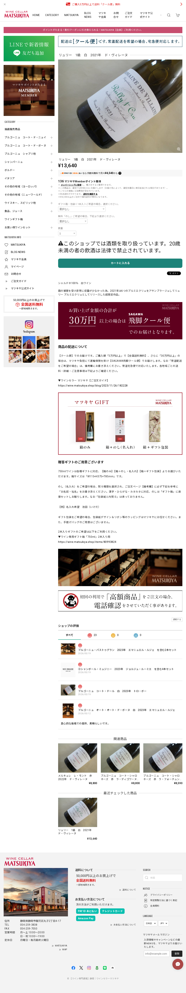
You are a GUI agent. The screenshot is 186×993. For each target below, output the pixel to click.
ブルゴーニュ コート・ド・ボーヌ (25, 145)
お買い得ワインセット (18, 227)
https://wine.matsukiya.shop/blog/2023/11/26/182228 (93, 385)
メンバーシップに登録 (71, 185)
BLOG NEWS (87, 15)
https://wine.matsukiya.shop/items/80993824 (87, 541)
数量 (60, 228)
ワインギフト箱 (14, 219)
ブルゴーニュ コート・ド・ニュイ (25, 137)
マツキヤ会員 (102, 15)
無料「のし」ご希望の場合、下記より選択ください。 (87, 216)
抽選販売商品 (12, 129)
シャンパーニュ (14, 161)
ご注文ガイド (129, 15)
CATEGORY (52, 15)
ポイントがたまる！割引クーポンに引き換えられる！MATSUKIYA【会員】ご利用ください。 (93, 30)
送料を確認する (90, 194)
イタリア (10, 178)
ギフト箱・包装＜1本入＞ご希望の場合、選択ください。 (89, 204)
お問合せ (116, 15)
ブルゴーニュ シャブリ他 (20, 153)
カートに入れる (120, 263)
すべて (69, 635)
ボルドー (10, 170)
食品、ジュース (13, 211)
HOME (36, 15)
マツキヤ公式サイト (146, 15)
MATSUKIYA (71, 15)
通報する (177, 619)
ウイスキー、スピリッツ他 (20, 202)
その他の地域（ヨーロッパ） (21, 186)
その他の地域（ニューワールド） (24, 194)
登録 (177, 953)
